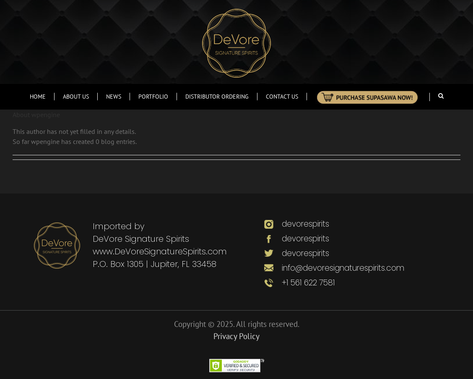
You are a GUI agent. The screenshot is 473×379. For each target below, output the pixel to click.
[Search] (441, 96)
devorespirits (304, 224)
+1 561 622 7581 (308, 282)
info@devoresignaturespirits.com (343, 268)
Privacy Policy (236, 336)
